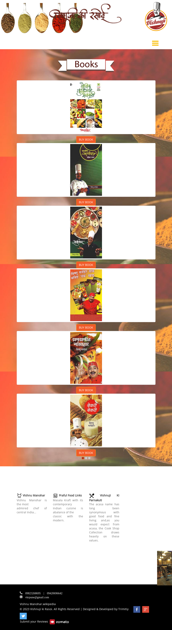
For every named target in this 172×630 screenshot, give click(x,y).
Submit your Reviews (44, 621)
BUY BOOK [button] (86, 139)
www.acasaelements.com (106, 544)
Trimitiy (123, 609)
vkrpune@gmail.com (37, 596)
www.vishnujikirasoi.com (33, 516)
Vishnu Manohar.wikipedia (38, 604)
